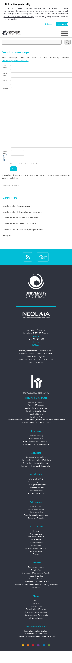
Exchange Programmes (36, 496)
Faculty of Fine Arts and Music (36, 420)
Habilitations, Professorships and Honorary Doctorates (36, 596)
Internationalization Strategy (36, 643)
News (36, 612)
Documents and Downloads (36, 627)
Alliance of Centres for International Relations (36, 648)
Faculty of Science (36, 426)
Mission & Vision (36, 618)
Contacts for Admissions (16, 217)
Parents (36, 566)
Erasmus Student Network (36, 560)
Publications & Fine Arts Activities (36, 593)
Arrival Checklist (36, 563)
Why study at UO (36, 491)
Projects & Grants (36, 590)
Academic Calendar (36, 505)
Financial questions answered (36, 527)
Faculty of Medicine (36, 414)
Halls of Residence (36, 450)
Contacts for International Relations (22, 223)
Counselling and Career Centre (36, 456)
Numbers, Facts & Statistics (36, 624)
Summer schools (36, 502)
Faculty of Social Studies (36, 422)
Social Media (36, 557)
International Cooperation (36, 645)
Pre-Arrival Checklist (36, 530)
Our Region (36, 551)
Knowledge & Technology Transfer (36, 585)
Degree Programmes (36, 493)
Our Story (36, 615)
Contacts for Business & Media (19, 235)
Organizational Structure (36, 621)
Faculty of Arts (36, 428)
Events (36, 543)
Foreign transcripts (36, 521)
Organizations (36, 546)
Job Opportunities (36, 630)
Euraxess (36, 599)
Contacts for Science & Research (20, 229)
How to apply (36, 518)
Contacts (10, 209)
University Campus (36, 548)
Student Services (36, 554)
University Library (36, 447)
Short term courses (36, 499)
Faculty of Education (36, 417)
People (7, 247)
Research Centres (36, 588)
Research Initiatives (36, 579)
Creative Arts (36, 582)
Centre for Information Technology (36, 453)
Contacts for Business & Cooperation (36, 478)
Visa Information (36, 524)
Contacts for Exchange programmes (23, 241)
